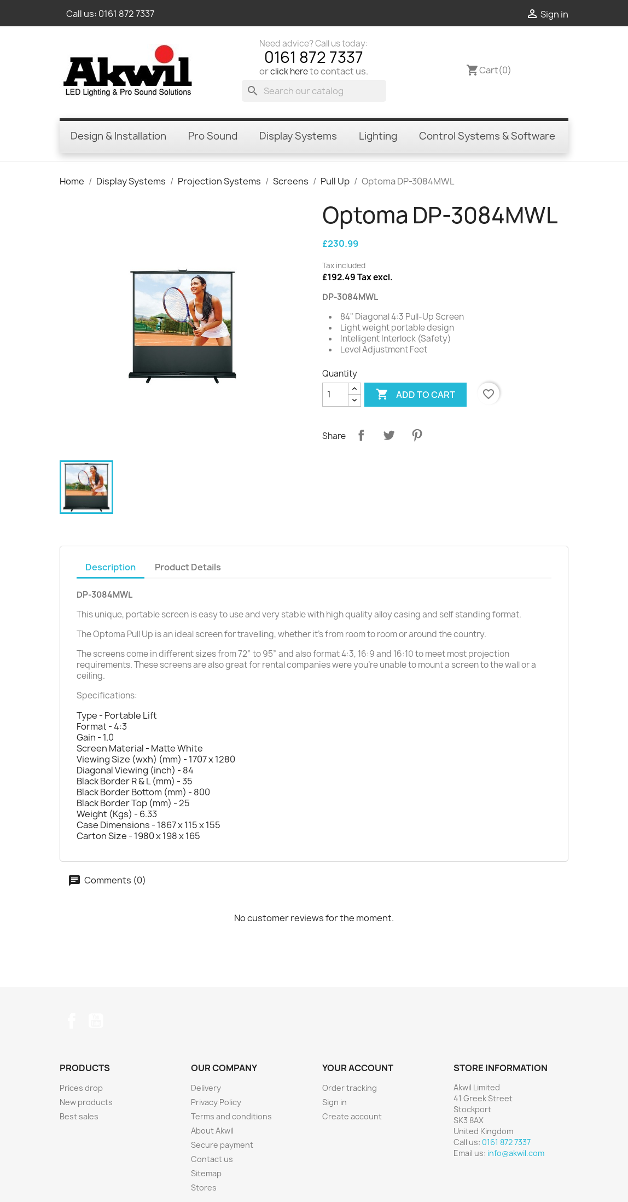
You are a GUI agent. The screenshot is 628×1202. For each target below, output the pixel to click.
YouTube (96, 1021)
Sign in (334, 1102)
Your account (357, 1068)
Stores (204, 1187)
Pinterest (417, 435)
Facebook (72, 1021)
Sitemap (206, 1173)
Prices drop (81, 1088)
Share (361, 435)
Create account (352, 1116)
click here (289, 71)
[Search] (314, 91)
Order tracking (349, 1088)
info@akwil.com (515, 1153)
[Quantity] (335, 395)
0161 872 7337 (126, 14)
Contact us (212, 1159)
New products (86, 1102)
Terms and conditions (231, 1116)
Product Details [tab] (188, 567)
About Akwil (212, 1130)
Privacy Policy (216, 1102)
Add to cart (415, 395)
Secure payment (222, 1145)
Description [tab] (110, 567)
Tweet (389, 435)
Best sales (79, 1116)
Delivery (206, 1088)
